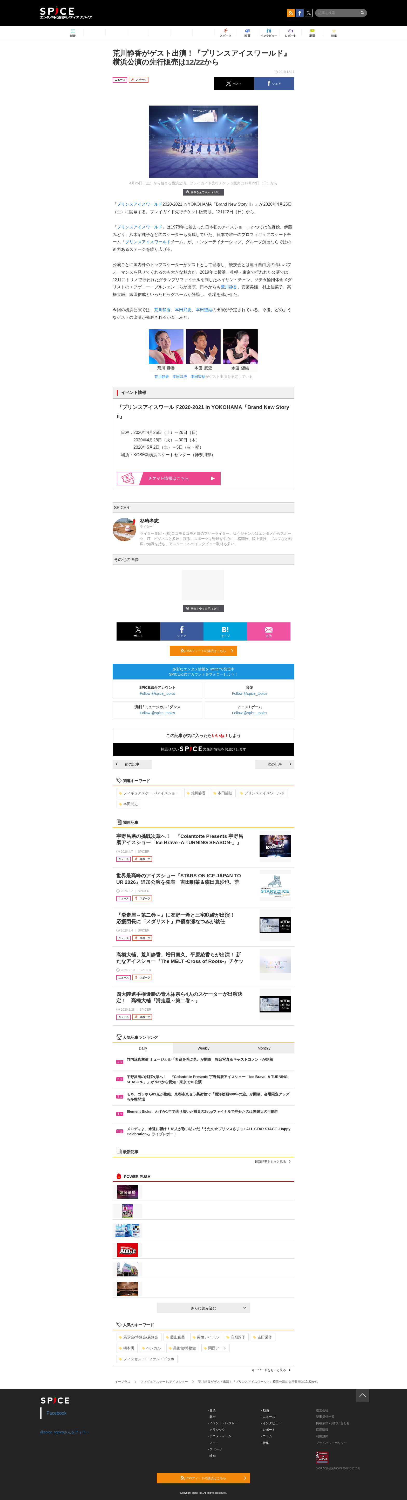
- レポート (268, 1430)
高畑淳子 (235, 1337)
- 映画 (212, 1456)
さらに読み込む (218, 1308)
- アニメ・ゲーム (219, 1436)
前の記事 (127, 764)
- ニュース (268, 1417)
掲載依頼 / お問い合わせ (333, 1423)
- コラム (266, 1436)
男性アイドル (206, 1337)
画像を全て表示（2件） (203, 192)
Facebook (57, 1413)
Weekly (203, 1048)
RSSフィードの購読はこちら (207, 651)
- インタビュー (271, 1423)
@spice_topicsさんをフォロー (64, 1432)
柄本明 (126, 1348)
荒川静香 (229, 287)
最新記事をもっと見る (272, 1161)
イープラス (122, 1382)
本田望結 (204, 310)
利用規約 (322, 1436)
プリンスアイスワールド (139, 204)
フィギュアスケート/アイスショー (149, 793)
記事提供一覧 (325, 1417)
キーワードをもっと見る (271, 1370)
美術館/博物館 (182, 1348)
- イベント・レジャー (223, 1423)
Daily (143, 1048)
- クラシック (216, 1430)
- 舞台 (212, 1417)
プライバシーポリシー (331, 1443)
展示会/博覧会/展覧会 (138, 1337)
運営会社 (322, 1410)
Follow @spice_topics (157, 693)
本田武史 (183, 310)
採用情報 (322, 1430)
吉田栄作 (262, 1337)
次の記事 (279, 764)
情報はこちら (182, 478)
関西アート (215, 1348)
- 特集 (265, 1443)
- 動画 (265, 1410)
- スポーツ (215, 1449)
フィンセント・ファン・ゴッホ (146, 1359)
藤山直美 (175, 1337)
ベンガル (151, 1348)
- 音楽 (212, 1410)
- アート (213, 1443)
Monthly (264, 1048)
